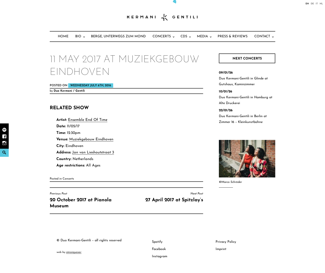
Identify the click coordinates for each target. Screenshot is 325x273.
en (307, 3)
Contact (262, 36)
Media (202, 36)
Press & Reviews (232, 36)
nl (321, 3)
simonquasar (73, 252)
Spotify (157, 242)
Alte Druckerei (229, 103)
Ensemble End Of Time (87, 120)
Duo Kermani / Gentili (69, 90)
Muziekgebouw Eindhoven (91, 139)
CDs (184, 36)
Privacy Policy (226, 242)
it (317, 3)
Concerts (162, 36)
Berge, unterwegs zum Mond (118, 36)
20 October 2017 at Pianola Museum (87, 200)
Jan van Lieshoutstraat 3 (93, 152)
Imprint (221, 249)
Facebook (159, 249)
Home (63, 36)
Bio (78, 36)
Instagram (159, 256)
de (312, 3)
